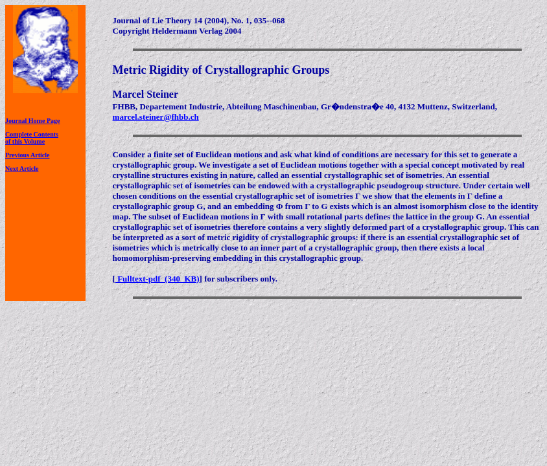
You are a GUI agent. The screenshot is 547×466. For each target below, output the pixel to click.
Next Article (21, 168)
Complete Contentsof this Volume (31, 138)
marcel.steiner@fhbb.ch (156, 117)
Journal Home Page (32, 120)
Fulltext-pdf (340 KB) (157, 278)
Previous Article (27, 155)
